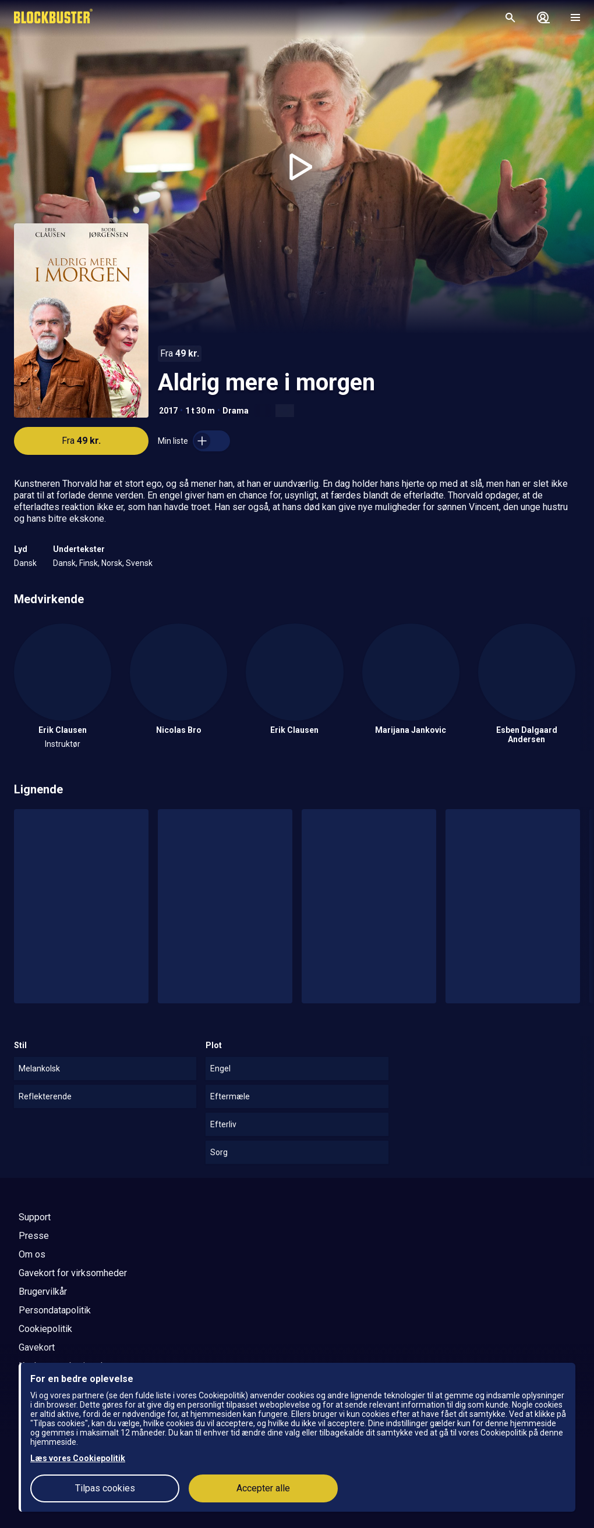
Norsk (111, 563)
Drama (235, 410)
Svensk (139, 563)
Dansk (25, 563)
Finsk (88, 563)
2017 (168, 410)
